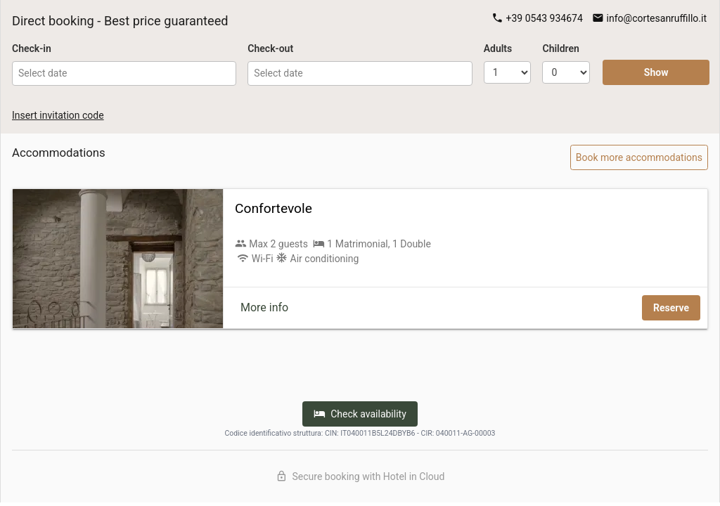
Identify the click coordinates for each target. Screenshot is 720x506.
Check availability (360, 414)
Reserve (671, 307)
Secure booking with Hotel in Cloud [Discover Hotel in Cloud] (360, 476)
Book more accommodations (639, 157)
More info (264, 307)
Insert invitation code (58, 115)
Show (656, 72)
